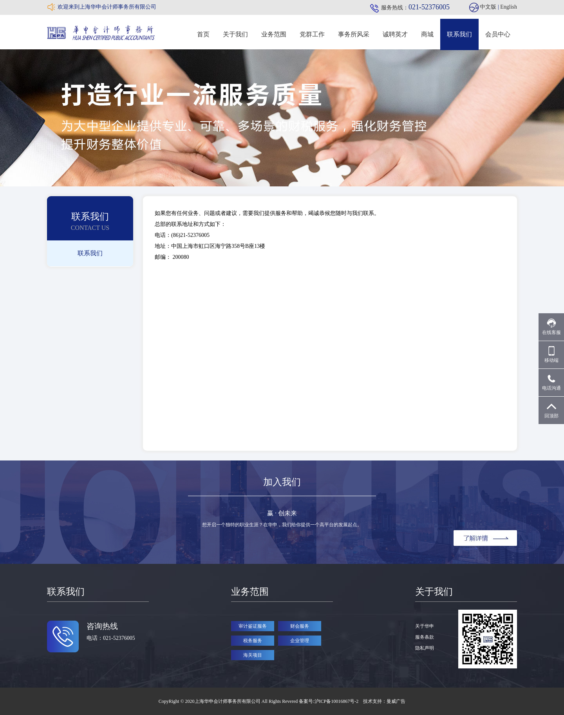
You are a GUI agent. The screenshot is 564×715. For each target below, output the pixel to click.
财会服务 (299, 626)
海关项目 (252, 655)
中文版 (488, 7)
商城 (427, 34)
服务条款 (424, 637)
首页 (203, 34)
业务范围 (273, 34)
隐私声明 (424, 648)
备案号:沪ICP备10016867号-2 (329, 701)
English (508, 7)
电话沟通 (551, 382)
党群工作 (312, 34)
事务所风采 (353, 34)
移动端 (551, 354)
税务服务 (252, 640)
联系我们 (459, 34)
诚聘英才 (395, 34)
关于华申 (424, 626)
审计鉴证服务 (253, 626)
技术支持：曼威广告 (384, 701)
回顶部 (551, 410)
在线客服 (551, 326)
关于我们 (235, 34)
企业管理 (299, 640)
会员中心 (497, 34)
